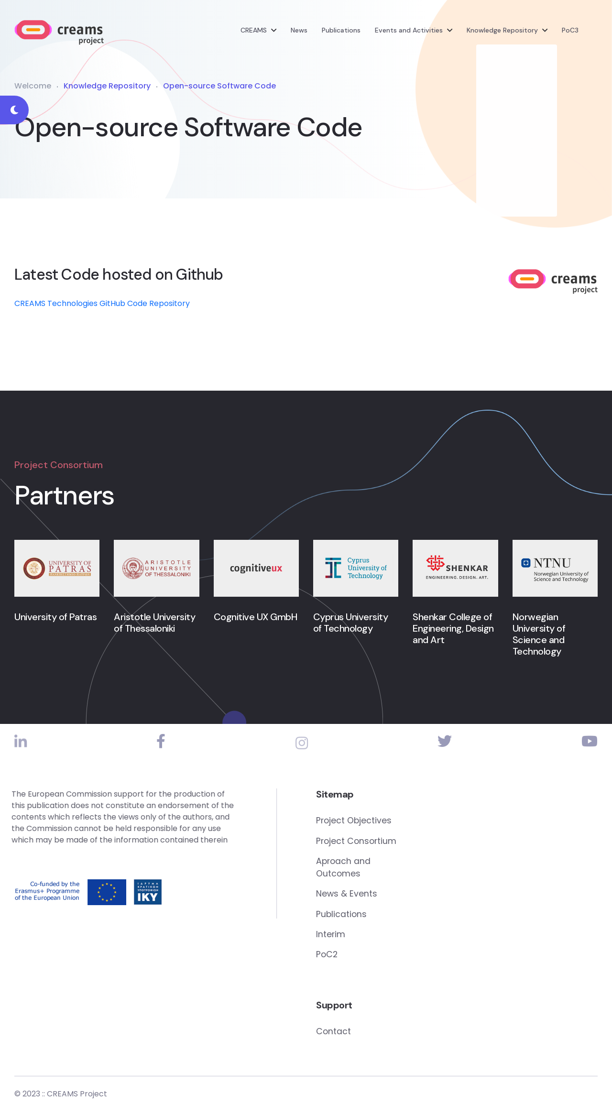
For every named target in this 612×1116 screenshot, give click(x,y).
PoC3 (570, 31)
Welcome (32, 86)
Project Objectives (410, 822)
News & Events (403, 897)
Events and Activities (409, 31)
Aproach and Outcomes (400, 869)
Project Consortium (413, 843)
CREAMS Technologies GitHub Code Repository (102, 304)
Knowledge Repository (502, 31)
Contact (390, 1035)
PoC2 (383, 958)
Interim (387, 938)
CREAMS (253, 31)
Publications (341, 31)
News (299, 31)
